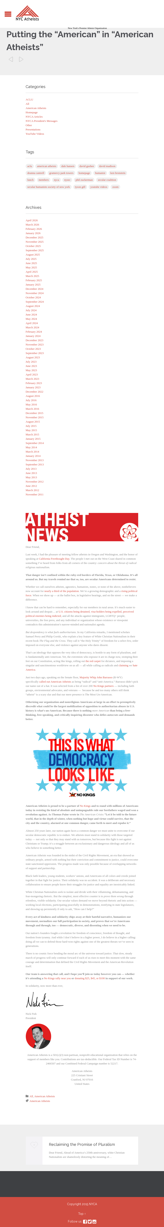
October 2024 (33, 297)
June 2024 (31, 314)
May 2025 (31, 267)
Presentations (33, 129)
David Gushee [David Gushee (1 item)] (86, 166)
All (27, 103)
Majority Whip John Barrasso (96, 677)
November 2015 (35, 417)
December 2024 (34, 288)
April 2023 (32, 374)
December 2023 (34, 340)
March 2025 (32, 276)
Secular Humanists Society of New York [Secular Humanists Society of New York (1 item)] (48, 186)
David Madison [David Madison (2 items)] (107, 166)
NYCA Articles (34, 116)
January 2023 (33, 387)
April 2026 (32, 220)
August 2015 (33, 421)
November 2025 (35, 241)
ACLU (29, 99)
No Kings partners (103, 685)
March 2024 (32, 327)
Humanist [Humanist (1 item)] (100, 173)
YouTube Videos (35, 133)
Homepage (32, 112)
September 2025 (35, 250)
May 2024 (31, 318)
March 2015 (32, 434)
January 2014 (33, 455)
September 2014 (35, 443)
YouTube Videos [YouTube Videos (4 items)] (98, 186)
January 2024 (33, 336)
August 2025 (33, 254)
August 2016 (33, 396)
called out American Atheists (55, 681)
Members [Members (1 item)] (44, 179)
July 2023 (31, 361)
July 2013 (31, 468)
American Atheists (36, 108)
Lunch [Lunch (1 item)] (30, 179)
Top (80, 1213)
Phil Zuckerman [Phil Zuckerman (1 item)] (84, 179)
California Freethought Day (54, 558)
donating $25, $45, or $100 (90, 978)
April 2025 (32, 271)
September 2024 (35, 301)
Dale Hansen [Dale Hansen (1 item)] (67, 166)
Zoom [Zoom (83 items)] (115, 186)
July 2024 (31, 310)
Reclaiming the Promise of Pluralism (82, 1144)
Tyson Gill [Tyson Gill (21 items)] (80, 186)
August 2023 (33, 357)
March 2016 (32, 408)
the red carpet (93, 661)
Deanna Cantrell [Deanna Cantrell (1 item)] (35, 173)
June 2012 (31, 485)
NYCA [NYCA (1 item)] (56, 179)
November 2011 (35, 494)
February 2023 (34, 383)
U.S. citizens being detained (74, 611)
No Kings (85, 805)
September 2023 (35, 353)
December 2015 (34, 413)
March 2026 (32, 224)
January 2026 (33, 233)
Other (29, 125)
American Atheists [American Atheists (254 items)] (46, 166)
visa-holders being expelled (106, 611)
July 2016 (31, 400)
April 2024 (32, 323)
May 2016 (31, 404)
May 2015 (31, 430)
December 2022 (34, 391)
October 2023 (33, 348)
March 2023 (32, 378)
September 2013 (35, 464)
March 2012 (32, 490)
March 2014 (32, 451)
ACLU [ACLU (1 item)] (29, 166)
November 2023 (35, 344)
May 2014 (31, 447)
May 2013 (31, 477)
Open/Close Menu (8, 14)
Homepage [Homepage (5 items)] (84, 173)
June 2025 (31, 263)
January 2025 (33, 284)
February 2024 (34, 331)
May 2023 (31, 370)
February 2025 (34, 280)
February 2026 (34, 228)
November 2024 (35, 293)
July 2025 (31, 258)
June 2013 (31, 473)
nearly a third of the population (61, 591)
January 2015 (33, 438)
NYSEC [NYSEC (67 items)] (67, 179)
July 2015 (31, 425)
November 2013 (35, 460)
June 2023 (31, 366)
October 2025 (33, 246)
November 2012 (35, 481)
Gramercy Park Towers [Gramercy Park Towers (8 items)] (61, 173)
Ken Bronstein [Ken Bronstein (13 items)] (117, 173)
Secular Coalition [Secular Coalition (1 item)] (107, 179)
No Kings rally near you (57, 978)
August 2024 (33, 306)
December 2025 (34, 237)
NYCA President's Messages (41, 121)
